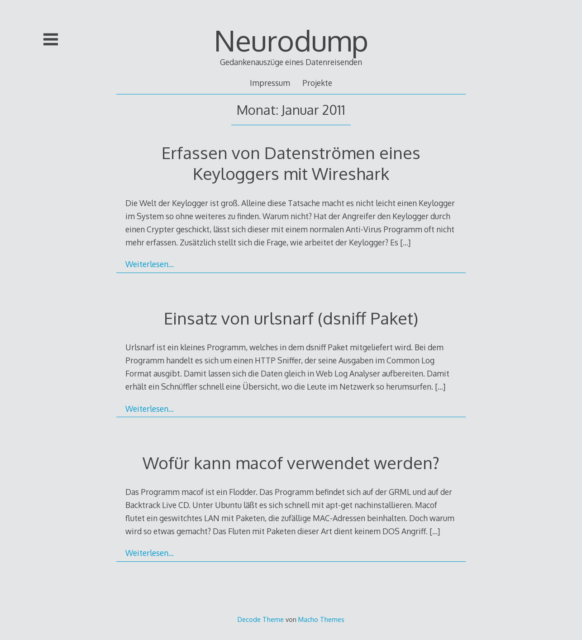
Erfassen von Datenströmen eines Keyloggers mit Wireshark (291, 163)
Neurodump (291, 40)
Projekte (317, 83)
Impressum (270, 83)
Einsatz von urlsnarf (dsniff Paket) (291, 318)
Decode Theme (261, 619)
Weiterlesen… (149, 264)
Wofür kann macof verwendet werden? (291, 462)
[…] (405, 242)
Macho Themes (321, 619)
